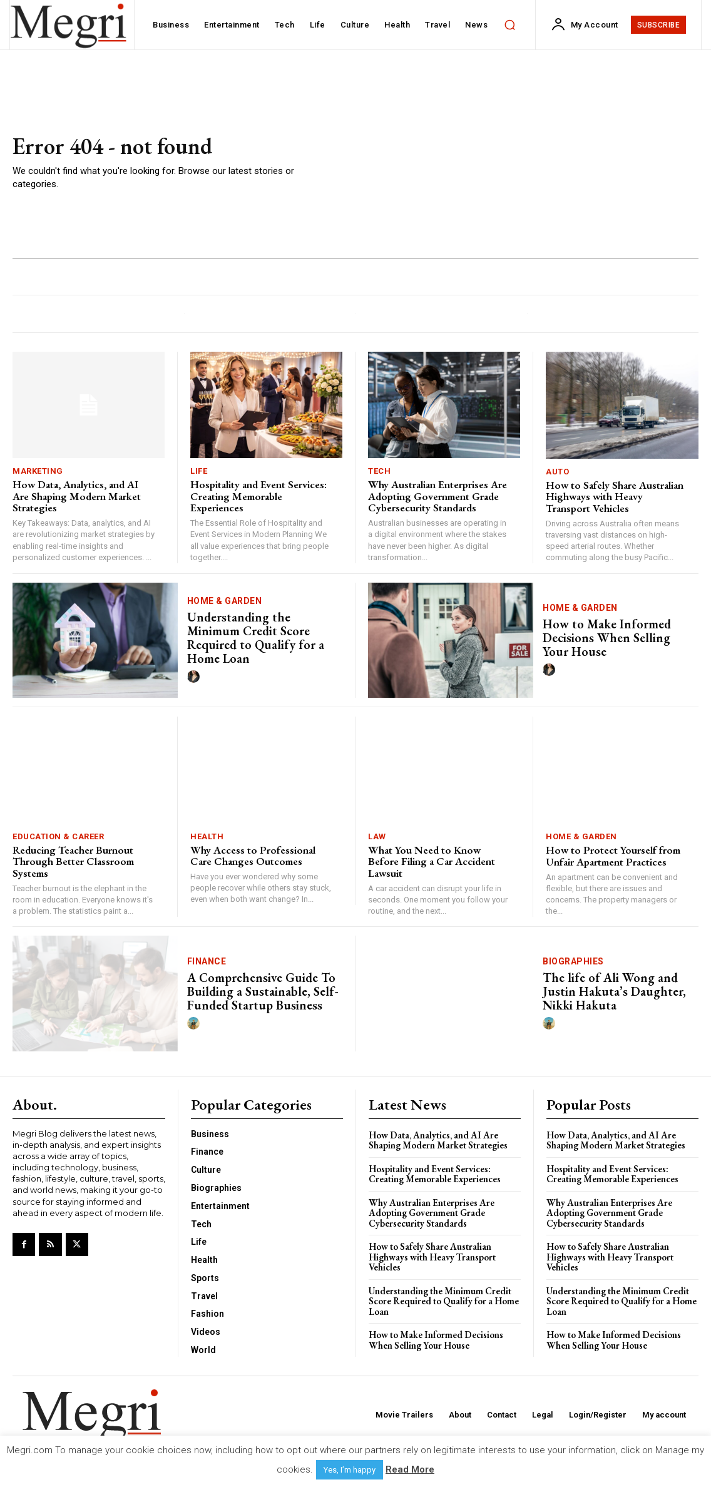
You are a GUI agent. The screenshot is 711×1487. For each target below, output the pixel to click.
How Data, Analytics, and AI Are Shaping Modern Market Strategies (77, 496)
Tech (379, 471)
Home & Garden (224, 600)
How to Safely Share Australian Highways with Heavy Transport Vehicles (614, 496)
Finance (207, 961)
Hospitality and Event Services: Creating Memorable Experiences (258, 496)
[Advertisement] (498, 162)
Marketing (38, 471)
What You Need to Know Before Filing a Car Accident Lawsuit (431, 861)
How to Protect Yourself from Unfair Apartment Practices (613, 856)
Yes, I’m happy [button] (350, 1469)
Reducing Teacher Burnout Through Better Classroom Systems (73, 861)
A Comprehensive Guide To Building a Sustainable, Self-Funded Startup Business (263, 991)
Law (377, 836)
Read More (410, 1469)
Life (198, 471)
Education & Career (58, 836)
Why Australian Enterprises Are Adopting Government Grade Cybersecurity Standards (437, 496)
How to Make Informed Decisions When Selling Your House (607, 638)
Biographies (573, 961)
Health (206, 836)
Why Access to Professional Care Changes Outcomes (252, 856)
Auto (557, 472)
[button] (509, 25)
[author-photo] (195, 677)
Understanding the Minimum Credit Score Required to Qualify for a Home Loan (255, 638)
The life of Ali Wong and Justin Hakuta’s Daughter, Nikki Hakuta (614, 991)
